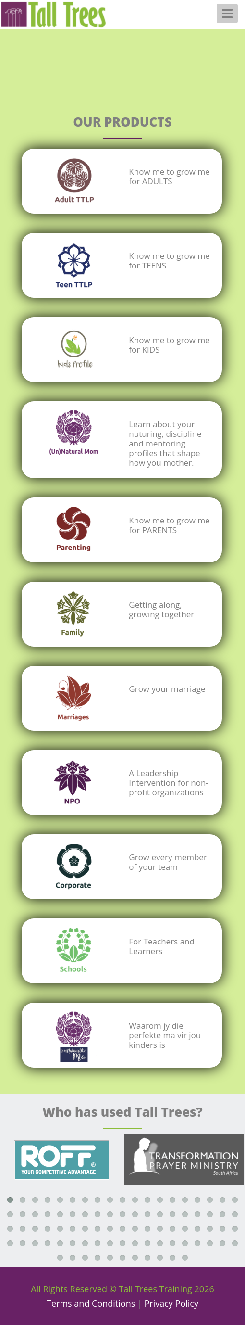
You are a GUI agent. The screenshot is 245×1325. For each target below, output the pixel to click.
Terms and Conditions (91, 1303)
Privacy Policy (171, 1303)
